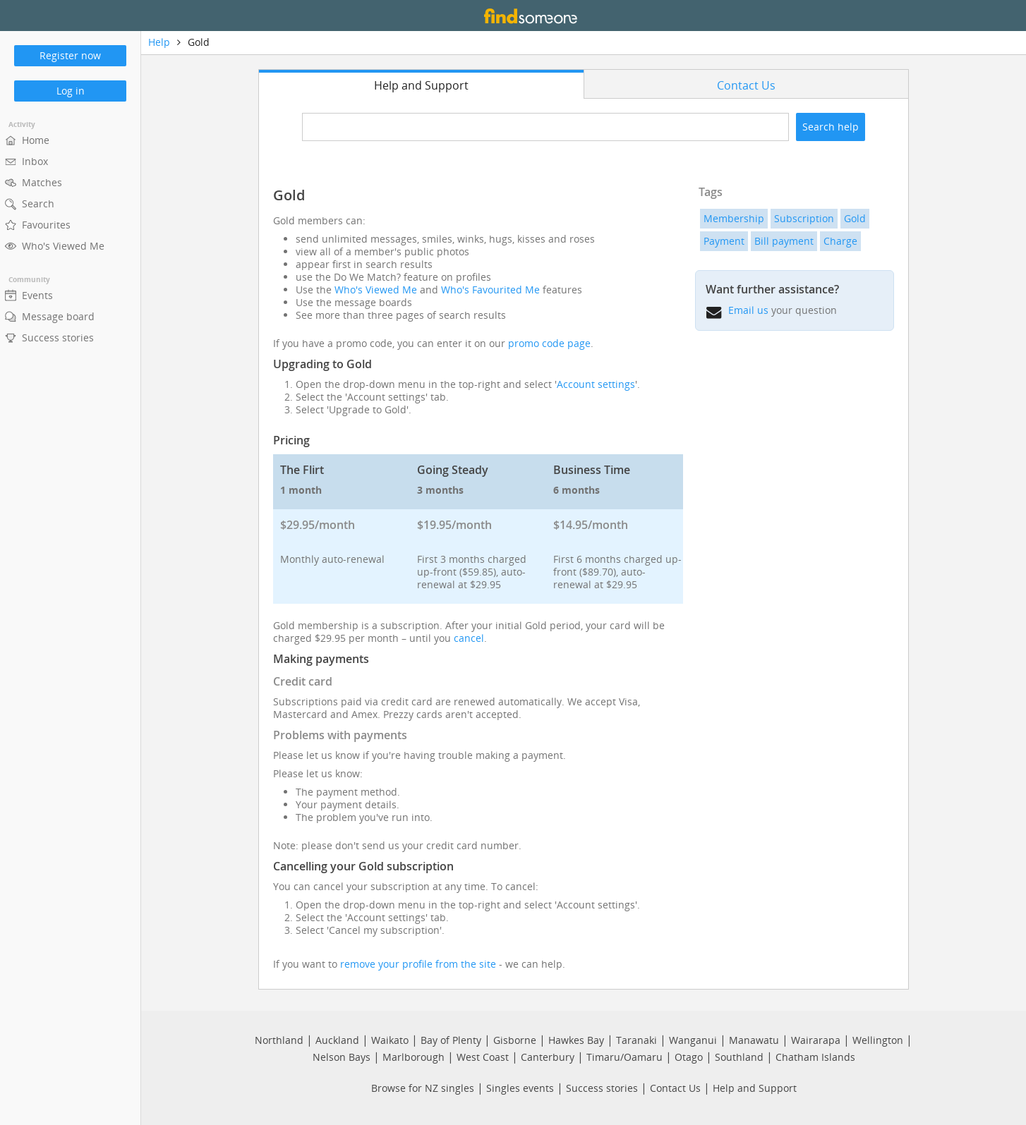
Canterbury (547, 1057)
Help (159, 42)
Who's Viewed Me (375, 289)
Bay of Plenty (451, 1040)
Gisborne (514, 1040)
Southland (739, 1057)
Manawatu (754, 1040)
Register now (70, 55)
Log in (70, 90)
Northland (279, 1040)
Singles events (520, 1088)
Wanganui (693, 1040)
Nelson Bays (341, 1057)
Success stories (602, 1088)
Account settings (596, 384)
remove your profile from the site (418, 964)
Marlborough (413, 1057)
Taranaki (636, 1040)
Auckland (337, 1040)
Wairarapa (815, 1040)
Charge (840, 241)
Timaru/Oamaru (624, 1057)
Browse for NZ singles (422, 1088)
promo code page (549, 343)
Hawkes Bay (576, 1040)
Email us (748, 310)
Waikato (390, 1040)
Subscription (804, 218)
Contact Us (675, 1088)
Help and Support (755, 1088)
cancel (469, 638)
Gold (855, 218)
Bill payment (784, 241)
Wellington (877, 1040)
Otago (689, 1057)
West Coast (483, 1057)
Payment (724, 241)
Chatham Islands (815, 1057)
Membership (734, 218)
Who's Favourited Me (490, 289)
